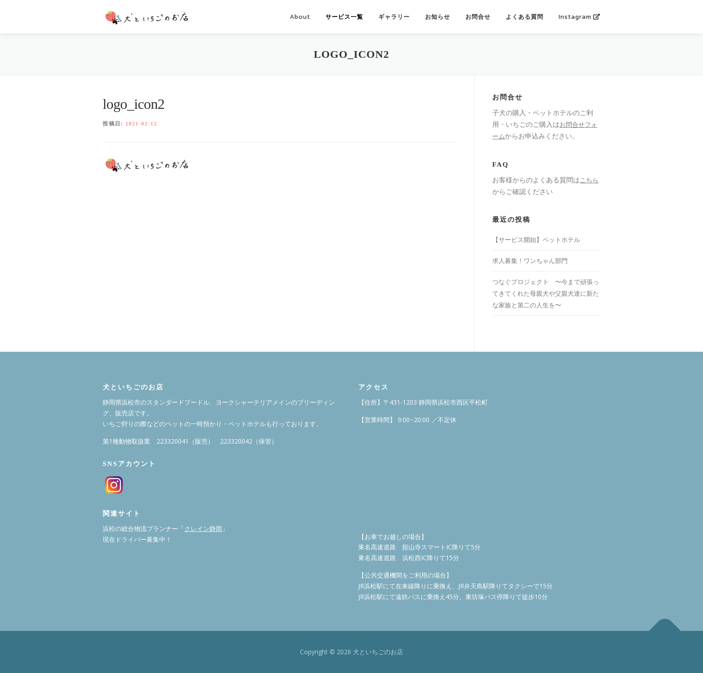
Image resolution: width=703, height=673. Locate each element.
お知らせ (437, 16)
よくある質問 (524, 16)
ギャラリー (394, 16)
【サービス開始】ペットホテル (536, 239)
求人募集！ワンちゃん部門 (530, 260)
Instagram (579, 16)
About (300, 16)
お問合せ (477, 16)
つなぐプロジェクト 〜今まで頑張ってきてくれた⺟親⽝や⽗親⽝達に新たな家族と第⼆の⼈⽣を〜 (545, 293)
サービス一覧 (344, 16)
